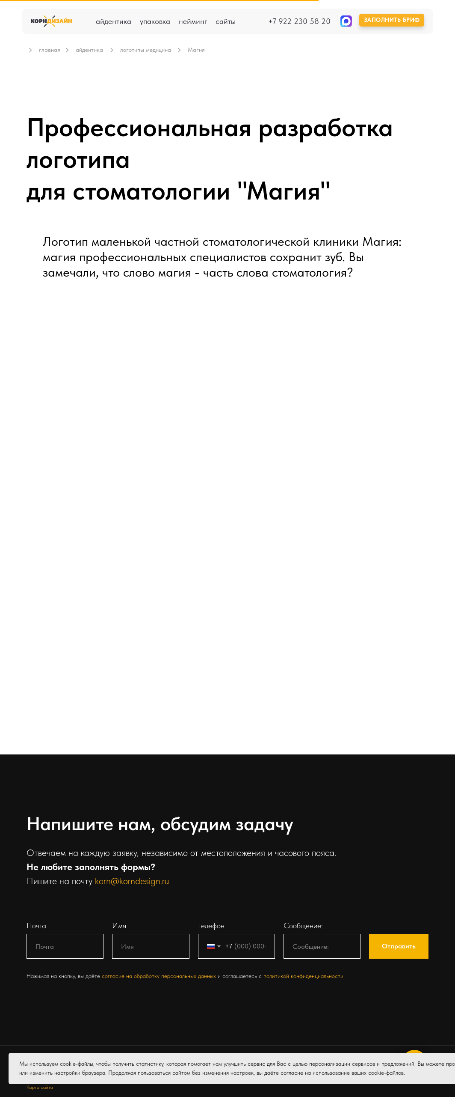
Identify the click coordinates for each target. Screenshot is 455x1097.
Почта (36, 925)
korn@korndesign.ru (132, 880)
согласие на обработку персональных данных (160, 975)
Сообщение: (303, 925)
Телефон (211, 925)
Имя (119, 925)
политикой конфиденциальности (303, 975)
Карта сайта (40, 1087)
